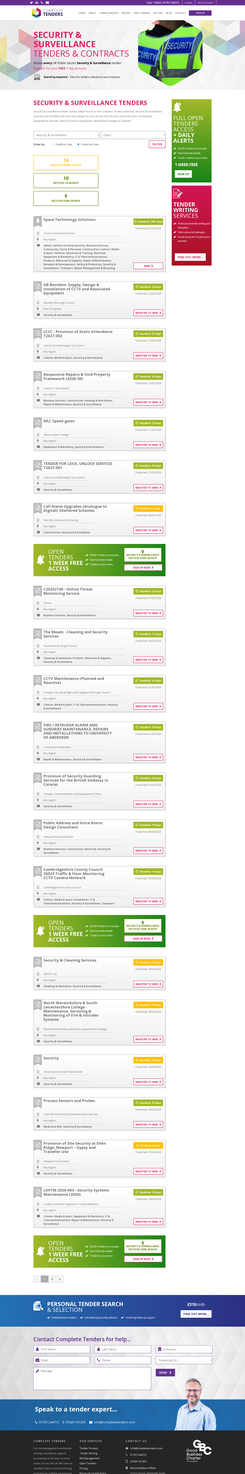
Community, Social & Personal (62, 213)
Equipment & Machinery (58, 221)
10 (98, 163)
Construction (91, 213)
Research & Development (59, 228)
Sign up (183, 174)
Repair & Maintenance (97, 225)
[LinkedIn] (36, 2)
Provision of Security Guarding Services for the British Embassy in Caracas (75, 743)
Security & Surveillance (58, 279)
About (92, 12)
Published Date (88, 144)
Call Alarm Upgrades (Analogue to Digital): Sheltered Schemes (75, 472)
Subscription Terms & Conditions (99, 1440)
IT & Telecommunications (91, 221)
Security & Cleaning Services (69, 923)
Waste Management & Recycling (94, 232)
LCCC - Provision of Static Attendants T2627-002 (77, 297)
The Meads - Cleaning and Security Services (75, 597)
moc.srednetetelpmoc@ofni (114, 1385)
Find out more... (190, 257)
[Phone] (42, 2)
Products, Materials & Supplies (63, 225)
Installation (81, 863)
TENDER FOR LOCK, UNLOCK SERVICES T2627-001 (77, 429)
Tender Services (109, 12)
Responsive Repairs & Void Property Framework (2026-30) (76, 340)
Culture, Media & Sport (58, 322)
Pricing (126, 12)
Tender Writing (89, 1415)
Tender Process (89, 1410)
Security (51, 1021)
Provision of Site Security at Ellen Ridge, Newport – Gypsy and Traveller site (74, 1110)
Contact (180, 12)
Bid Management (90, 1420)
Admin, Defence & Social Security (64, 209)
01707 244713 (168, 2)
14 (54, 163)
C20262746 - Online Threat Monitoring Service (67, 554)
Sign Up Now (142, 531)
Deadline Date (62, 144)
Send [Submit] (165, 1335)
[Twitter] (31, 2)
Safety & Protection (89, 228)
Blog (169, 12)
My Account (204, 2)
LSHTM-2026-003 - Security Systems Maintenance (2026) (76, 1155)
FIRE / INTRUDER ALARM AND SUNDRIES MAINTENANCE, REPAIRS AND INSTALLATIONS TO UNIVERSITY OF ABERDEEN (77, 695)
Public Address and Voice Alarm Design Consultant (72, 788)
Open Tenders (141, 12)
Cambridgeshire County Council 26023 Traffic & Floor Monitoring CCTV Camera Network (73, 837)
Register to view (146, 277)
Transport (66, 232)
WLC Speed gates (59, 385)
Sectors (158, 12)
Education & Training (79, 217)
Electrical (99, 217)
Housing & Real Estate (98, 365)
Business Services (97, 209)
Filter (157, 144)
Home (82, 12)
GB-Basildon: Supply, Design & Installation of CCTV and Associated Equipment (76, 253)
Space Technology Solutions (69, 183)
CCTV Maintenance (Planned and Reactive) (73, 644)
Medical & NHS (53, 1090)
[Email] (47, 2)
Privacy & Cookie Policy (93, 1435)
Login (186, 2)
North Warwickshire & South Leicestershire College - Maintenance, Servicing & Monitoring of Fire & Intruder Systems (71, 974)
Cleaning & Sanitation (57, 621)
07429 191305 (75, 1385)
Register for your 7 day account (59, 68)
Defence (59, 217)
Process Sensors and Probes (69, 1063)
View (147, 230)
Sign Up (200, 12)
